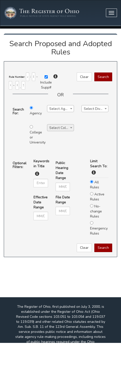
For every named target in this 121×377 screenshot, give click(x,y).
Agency (34, 111)
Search (103, 76)
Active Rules (97, 197)
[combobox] (60, 108)
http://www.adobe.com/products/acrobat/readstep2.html (60, 371)
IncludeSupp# (46, 85)
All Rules (94, 185)
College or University (34, 135)
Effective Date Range (40, 202)
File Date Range (63, 200)
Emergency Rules (99, 228)
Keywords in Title (40, 164)
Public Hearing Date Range (62, 170)
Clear (84, 76)
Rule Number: (17, 77)
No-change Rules (96, 211)
